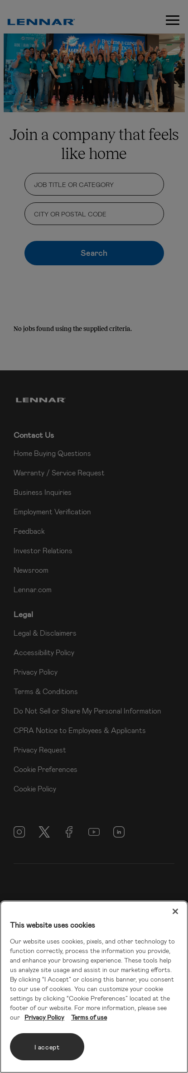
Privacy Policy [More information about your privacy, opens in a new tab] (44, 1017)
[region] (94, 987)
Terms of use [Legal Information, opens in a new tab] (89, 1017)
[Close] (175, 911)
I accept (47, 1047)
